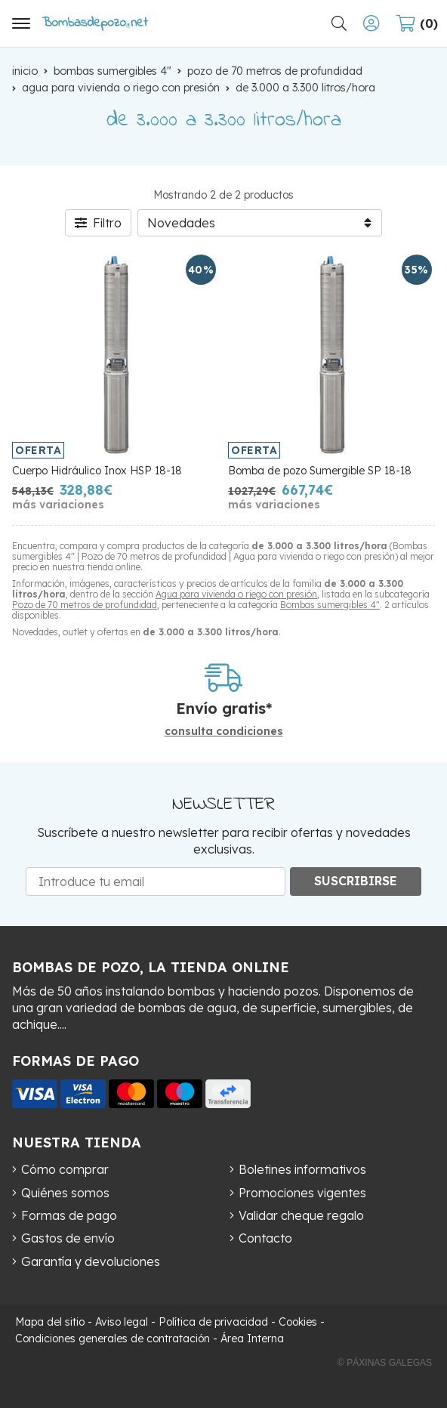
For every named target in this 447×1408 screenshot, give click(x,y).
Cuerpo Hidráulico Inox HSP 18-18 (97, 470)
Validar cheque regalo (301, 1215)
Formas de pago (69, 1215)
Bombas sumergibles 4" (330, 604)
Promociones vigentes (302, 1192)
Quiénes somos (65, 1192)
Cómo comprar (65, 1169)
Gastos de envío (68, 1238)
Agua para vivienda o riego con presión (236, 594)
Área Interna (252, 1338)
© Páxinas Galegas (385, 1362)
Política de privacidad (213, 1322)
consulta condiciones (224, 731)
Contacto (265, 1238)
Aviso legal (121, 1322)
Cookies (298, 1322)
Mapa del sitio (50, 1322)
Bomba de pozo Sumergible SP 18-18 (320, 470)
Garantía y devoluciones (90, 1261)
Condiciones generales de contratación (112, 1338)
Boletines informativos (302, 1169)
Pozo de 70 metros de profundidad (84, 604)
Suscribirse (355, 880)
